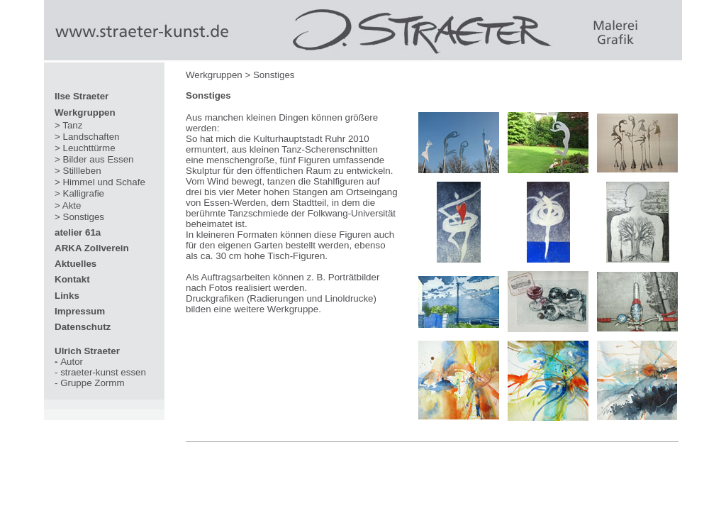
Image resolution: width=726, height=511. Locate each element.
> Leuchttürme (85, 148)
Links (67, 295)
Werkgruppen (85, 112)
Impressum (80, 311)
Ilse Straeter (81, 96)
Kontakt (72, 279)
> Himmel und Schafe (100, 182)
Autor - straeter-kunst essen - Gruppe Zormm (100, 367)
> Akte (68, 205)
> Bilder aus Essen (94, 159)
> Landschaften (87, 136)
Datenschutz (83, 327)
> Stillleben (78, 170)
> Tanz (68, 125)
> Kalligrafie (79, 193)
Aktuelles (75, 263)
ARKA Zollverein (92, 248)
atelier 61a (78, 232)
